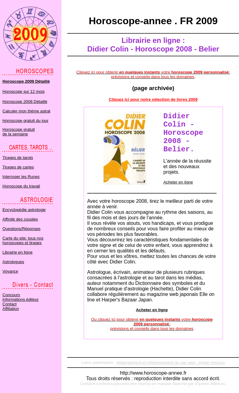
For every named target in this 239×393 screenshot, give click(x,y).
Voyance (10, 271)
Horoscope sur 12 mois (23, 91)
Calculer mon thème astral (26, 111)
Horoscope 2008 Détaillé (24, 101)
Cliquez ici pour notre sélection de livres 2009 (153, 99)
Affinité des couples (20, 219)
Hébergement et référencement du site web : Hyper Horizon (170, 362)
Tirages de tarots (17, 157)
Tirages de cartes (18, 167)
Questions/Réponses (21, 228)
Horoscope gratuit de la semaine (18, 131)
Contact (9, 304)
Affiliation (10, 308)
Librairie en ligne (17, 252)
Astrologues (13, 261)
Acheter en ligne (178, 182)
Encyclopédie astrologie (24, 209)
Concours (11, 295)
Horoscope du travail (21, 186)
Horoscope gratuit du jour (25, 120)
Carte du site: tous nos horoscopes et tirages (22, 240)
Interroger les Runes (21, 176)
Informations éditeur (20, 299)
